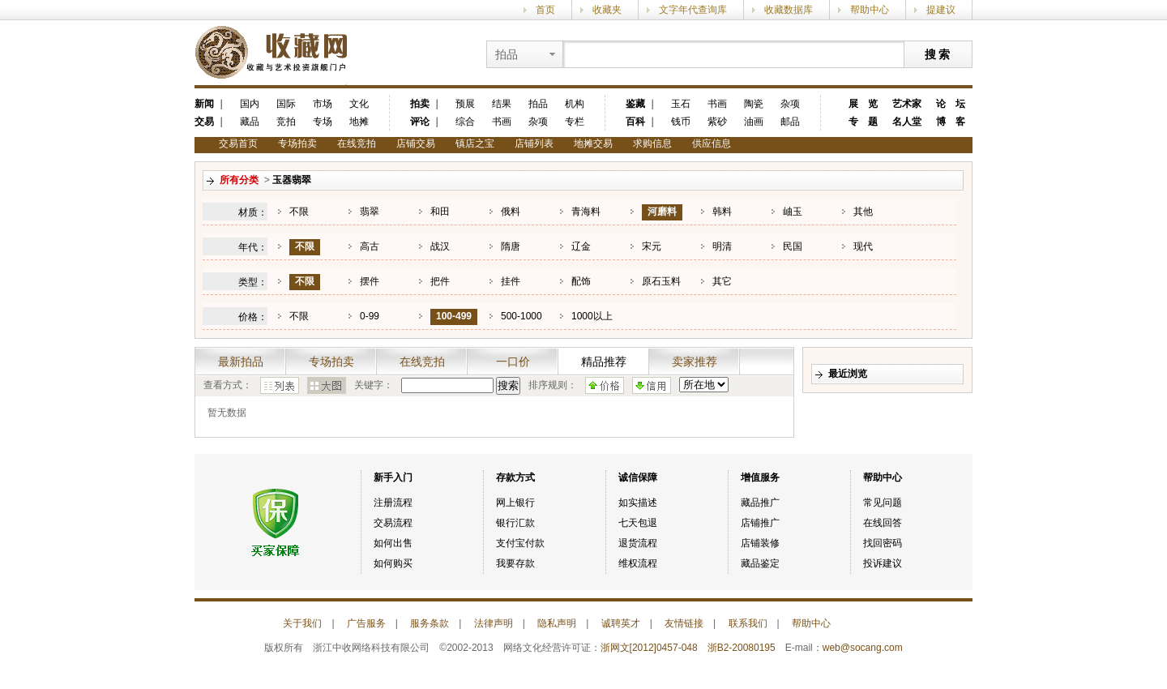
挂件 (510, 281)
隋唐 (510, 246)
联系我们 (748, 623)
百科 (635, 121)
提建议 (940, 9)
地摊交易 (593, 143)
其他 (863, 211)
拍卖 (420, 103)
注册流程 (393, 502)
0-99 (369, 316)
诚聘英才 (620, 623)
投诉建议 (882, 563)
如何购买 (393, 563)
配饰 (581, 281)
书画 (501, 121)
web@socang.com (863, 647)
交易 (204, 121)
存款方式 (515, 477)
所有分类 (239, 180)
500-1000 (521, 316)
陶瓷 (753, 103)
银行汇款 (515, 523)
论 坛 (950, 103)
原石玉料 (661, 281)
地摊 (359, 121)
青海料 (586, 211)
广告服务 (366, 623)
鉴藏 (635, 103)
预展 (465, 103)
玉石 (680, 103)
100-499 (454, 316)
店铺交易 (415, 143)
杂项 (538, 121)
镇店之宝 (474, 143)
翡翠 (369, 211)
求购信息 (652, 143)
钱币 (680, 121)
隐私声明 (556, 623)
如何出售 (393, 543)
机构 (574, 103)
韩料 (722, 211)
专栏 (574, 121)
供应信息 (711, 143)
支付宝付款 (520, 543)
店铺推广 (760, 523)
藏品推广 (760, 502)
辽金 (581, 246)
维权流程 (637, 563)
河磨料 (662, 211)
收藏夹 (607, 9)
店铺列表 (534, 143)
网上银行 (515, 502)
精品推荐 (603, 361)
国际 (286, 103)
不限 (299, 211)
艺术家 (906, 103)
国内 (249, 103)
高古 (369, 246)
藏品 (249, 121)
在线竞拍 (356, 143)
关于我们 (302, 623)
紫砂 (717, 121)
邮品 (790, 121)
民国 (792, 246)
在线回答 (882, 523)
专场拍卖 (297, 143)
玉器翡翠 (291, 180)
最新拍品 (240, 361)
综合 (465, 121)
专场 (322, 121)
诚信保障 (637, 477)
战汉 (440, 246)
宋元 (651, 246)
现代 (863, 246)
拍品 (538, 103)
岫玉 (792, 211)
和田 (440, 211)
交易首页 (238, 143)
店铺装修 (760, 543)
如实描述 (637, 502)
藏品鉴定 (760, 563)
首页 (545, 9)
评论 (420, 121)
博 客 (950, 121)
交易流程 (393, 523)
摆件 (369, 281)
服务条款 (429, 623)
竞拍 (286, 121)
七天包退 (637, 523)
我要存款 (515, 563)
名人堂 (906, 121)
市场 (322, 103)
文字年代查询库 (693, 9)
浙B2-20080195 (741, 647)
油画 (753, 121)
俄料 (510, 211)
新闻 (204, 103)
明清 (722, 246)
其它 (722, 281)
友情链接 (684, 623)
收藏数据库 (788, 9)
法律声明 (493, 623)
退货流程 (637, 543)
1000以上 (592, 316)
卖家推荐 (694, 361)
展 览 (863, 103)
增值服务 (760, 477)
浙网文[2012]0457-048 (649, 647)
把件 (440, 281)
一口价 (513, 361)
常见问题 (882, 502)
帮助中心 (869, 9)
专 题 (863, 121)
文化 (359, 103)
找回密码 (882, 543)
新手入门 (393, 477)
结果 (501, 103)
